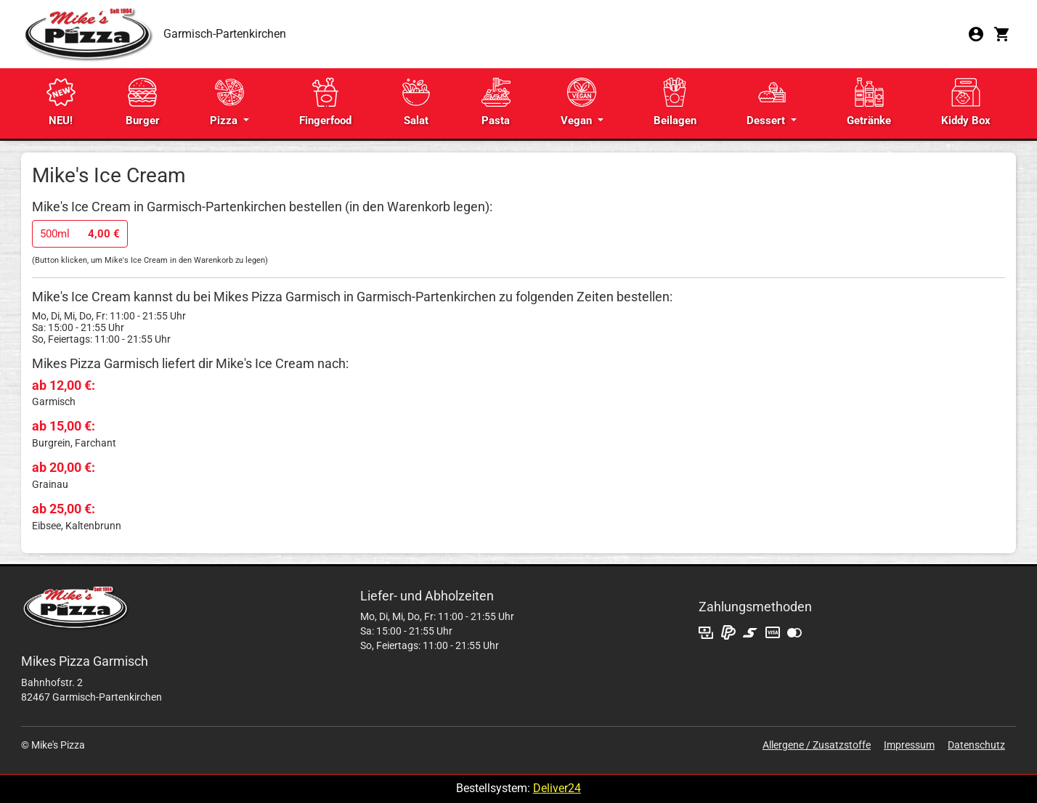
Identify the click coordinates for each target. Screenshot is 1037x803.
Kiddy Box (966, 102)
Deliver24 (557, 788)
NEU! (61, 102)
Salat (416, 102)
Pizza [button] (227, 102)
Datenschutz (976, 745)
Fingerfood (325, 102)
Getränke (869, 102)
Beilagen (675, 102)
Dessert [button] (767, 102)
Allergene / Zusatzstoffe (816, 745)
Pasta (496, 102)
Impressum (909, 745)
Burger (143, 102)
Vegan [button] (578, 102)
